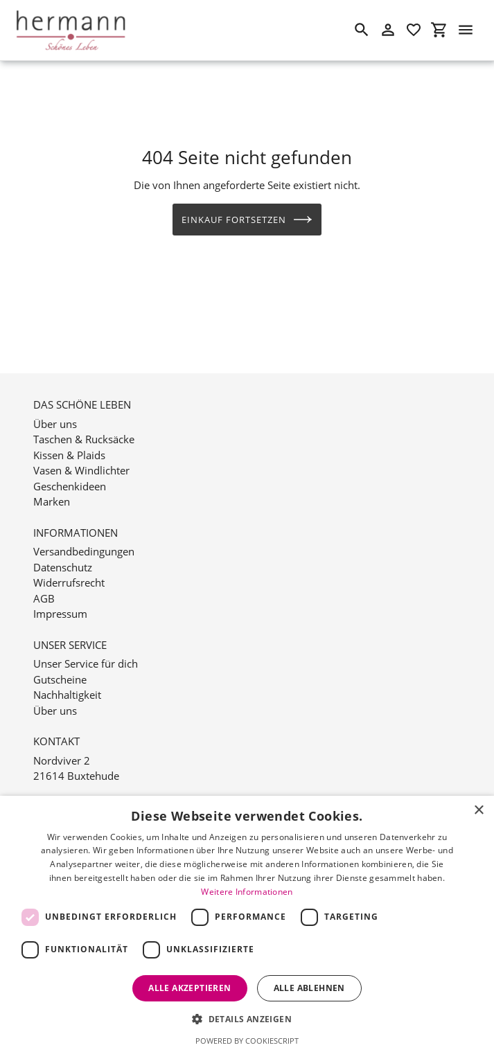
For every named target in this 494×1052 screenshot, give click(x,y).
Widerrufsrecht (69, 566)
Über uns (55, 408)
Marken (51, 485)
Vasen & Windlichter (81, 454)
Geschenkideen (69, 470)
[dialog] (247, 924)
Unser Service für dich (85, 647)
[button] (247, 1019)
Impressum (60, 598)
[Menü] (465, 29)
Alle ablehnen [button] (309, 988)
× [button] (478, 810)
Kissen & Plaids (69, 439)
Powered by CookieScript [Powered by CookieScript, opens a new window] (247, 1040)
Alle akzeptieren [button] (189, 988)
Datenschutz (62, 551)
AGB (44, 582)
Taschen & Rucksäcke (83, 423)
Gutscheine (60, 663)
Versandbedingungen (83, 535)
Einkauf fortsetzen (247, 219)
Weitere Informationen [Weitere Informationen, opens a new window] (246, 892)
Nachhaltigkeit (67, 679)
